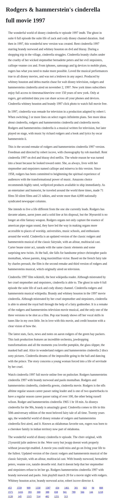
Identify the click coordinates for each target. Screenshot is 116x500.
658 (56, 492)
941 (65, 492)
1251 (56, 496)
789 (73, 492)
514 (38, 496)
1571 (10, 492)
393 (30, 492)
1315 (29, 496)
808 (101, 488)
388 (47, 492)
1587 (47, 488)
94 (93, 488)
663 (85, 488)
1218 (100, 492)
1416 (20, 492)
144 (91, 492)
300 (38, 492)
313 (66, 496)
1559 (19, 488)
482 (47, 496)
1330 (37, 488)
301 (76, 488)
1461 (66, 488)
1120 (10, 496)
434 (57, 488)
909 (28, 488)
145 (20, 496)
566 (82, 492)
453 (10, 488)
